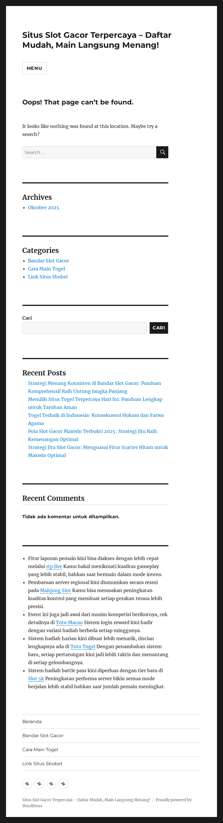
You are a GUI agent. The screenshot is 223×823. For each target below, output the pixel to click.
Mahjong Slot (55, 590)
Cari (27, 318)
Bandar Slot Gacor (48, 261)
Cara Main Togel (46, 269)
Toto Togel (82, 646)
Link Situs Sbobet (48, 277)
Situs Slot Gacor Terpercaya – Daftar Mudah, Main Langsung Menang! (96, 40)
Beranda (32, 721)
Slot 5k (36, 678)
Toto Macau (69, 622)
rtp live (54, 566)
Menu (34, 68)
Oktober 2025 (43, 207)
